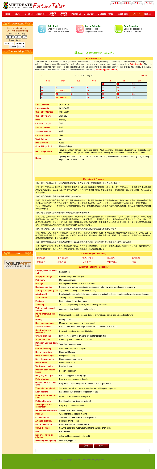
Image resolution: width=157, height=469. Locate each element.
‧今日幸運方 (111, 262)
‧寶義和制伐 (87, 258)
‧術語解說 (41, 258)
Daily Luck (53, 26)
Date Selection (131, 26)
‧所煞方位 (61, 262)
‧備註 (133, 262)
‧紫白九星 (135, 258)
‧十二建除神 (62, 258)
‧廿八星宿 (110, 258)
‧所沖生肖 (41, 262)
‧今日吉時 (86, 262)
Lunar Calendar (93, 26)
